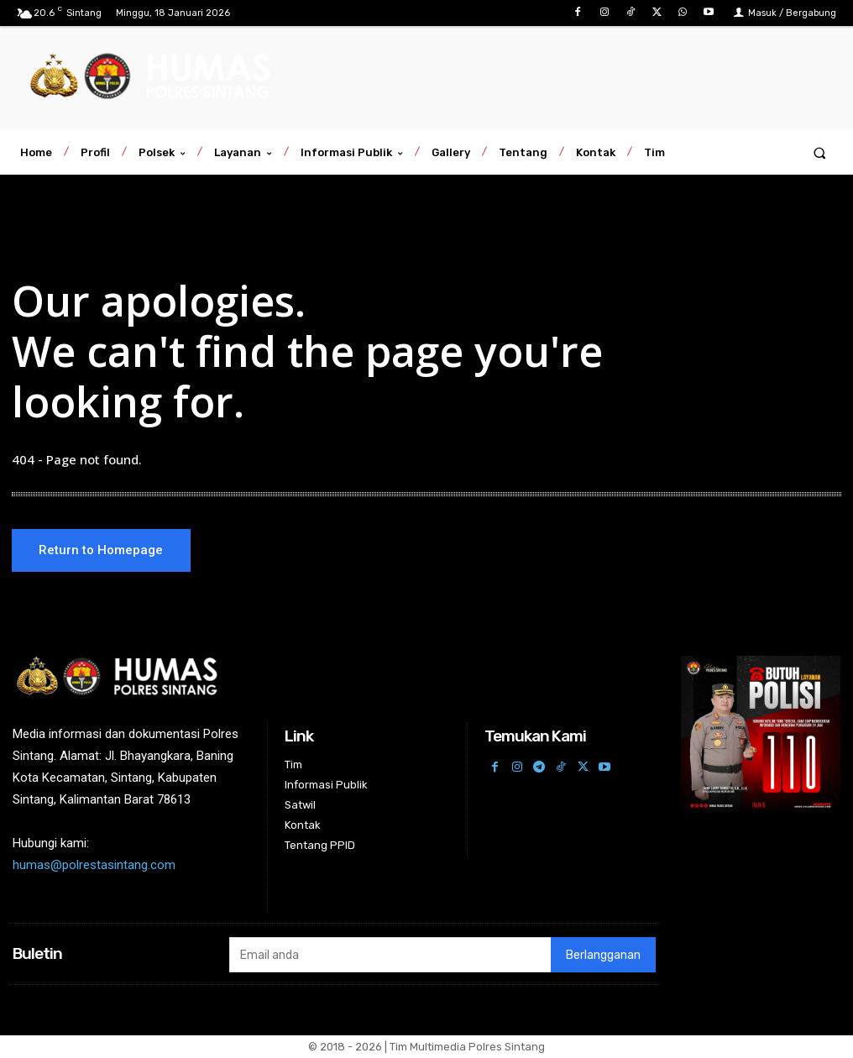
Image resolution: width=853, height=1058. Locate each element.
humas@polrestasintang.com (94, 865)
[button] (819, 152)
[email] (390, 955)
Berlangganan (603, 956)
